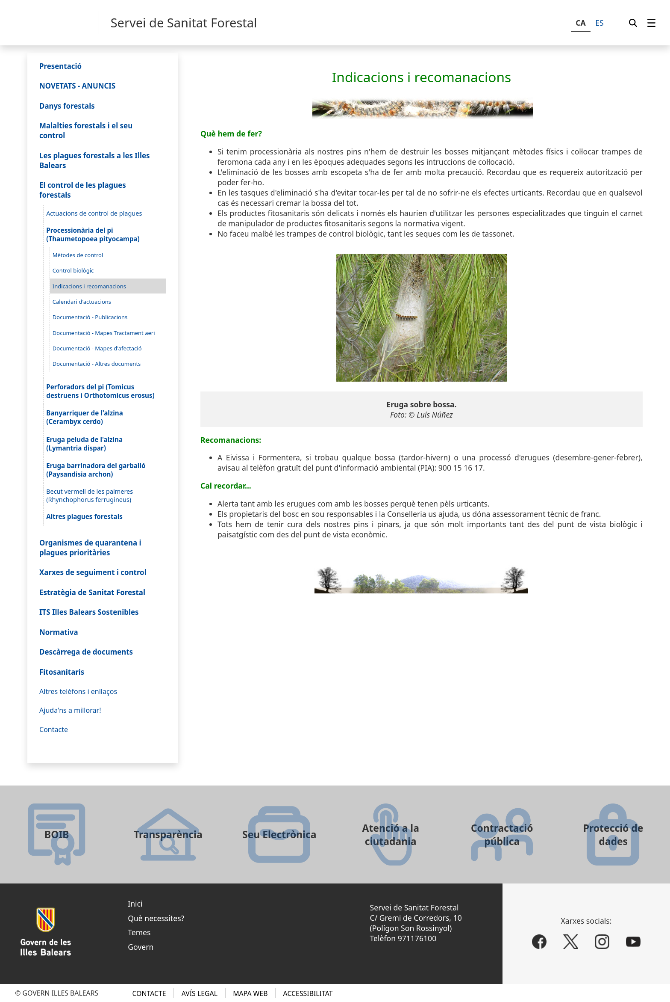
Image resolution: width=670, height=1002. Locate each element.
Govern (140, 947)
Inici (135, 903)
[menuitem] (651, 22)
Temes (139, 932)
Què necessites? (156, 918)
